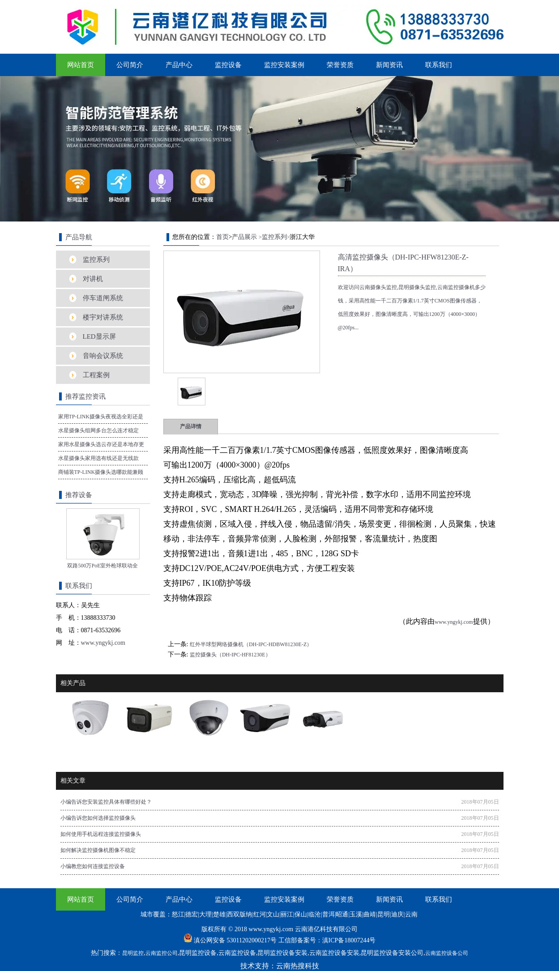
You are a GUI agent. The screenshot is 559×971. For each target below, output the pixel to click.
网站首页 (80, 64)
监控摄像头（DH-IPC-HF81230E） (230, 655)
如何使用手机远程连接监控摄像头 (100, 834)
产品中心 (179, 64)
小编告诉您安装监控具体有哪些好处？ (106, 802)
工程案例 (96, 375)
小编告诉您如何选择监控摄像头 (98, 818)
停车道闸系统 (103, 298)
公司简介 (129, 64)
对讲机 (93, 278)
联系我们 (438, 64)
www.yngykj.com (454, 622)
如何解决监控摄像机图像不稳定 (98, 850)
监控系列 (96, 259)
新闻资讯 (389, 64)
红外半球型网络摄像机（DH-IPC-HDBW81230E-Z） (251, 644)
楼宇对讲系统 (103, 317)
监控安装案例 (284, 64)
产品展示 (244, 237)
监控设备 (228, 64)
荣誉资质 (340, 64)
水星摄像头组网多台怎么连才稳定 (98, 430)
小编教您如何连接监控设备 (92, 866)
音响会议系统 (103, 355)
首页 (222, 237)
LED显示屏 (99, 336)
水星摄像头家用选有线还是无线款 (98, 458)
